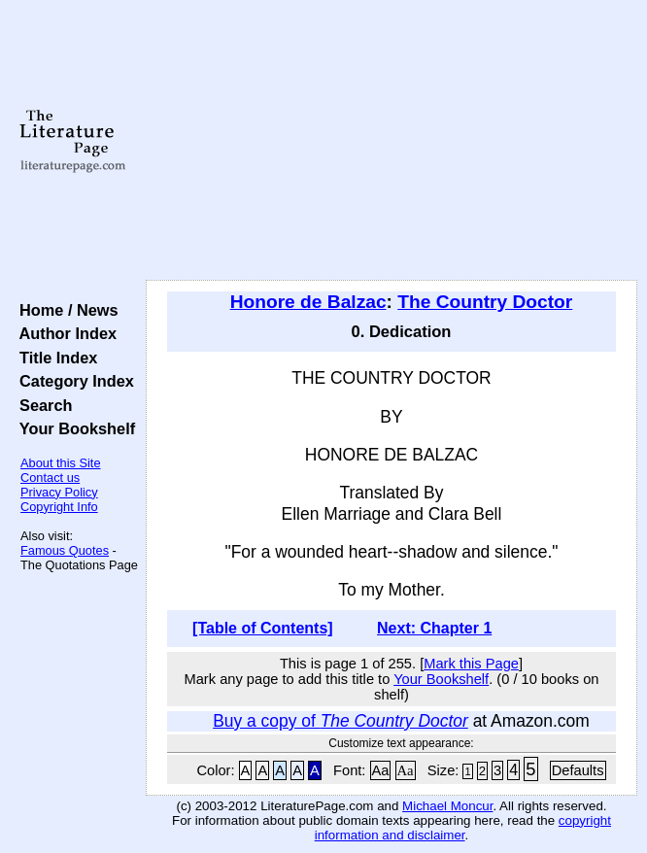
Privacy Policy (59, 492)
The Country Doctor (484, 301)
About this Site (60, 463)
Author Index (64, 333)
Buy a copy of (340, 721)
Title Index (54, 357)
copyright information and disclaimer (463, 827)
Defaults (578, 770)
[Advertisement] (391, 141)
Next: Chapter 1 (434, 628)
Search (41, 405)
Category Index (72, 381)
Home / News (65, 310)
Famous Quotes (64, 550)
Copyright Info (59, 506)
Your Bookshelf (73, 428)
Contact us (50, 477)
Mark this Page (471, 663)
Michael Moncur (447, 806)
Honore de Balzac (308, 301)
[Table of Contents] (262, 628)
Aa (381, 770)
